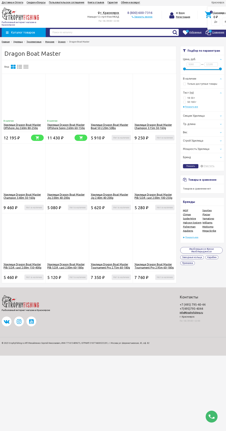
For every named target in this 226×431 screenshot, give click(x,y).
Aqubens (188, 230)
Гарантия (113, 2)
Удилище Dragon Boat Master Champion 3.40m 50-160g (22, 196)
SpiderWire (189, 218)
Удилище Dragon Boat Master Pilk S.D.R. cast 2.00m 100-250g (153, 196)
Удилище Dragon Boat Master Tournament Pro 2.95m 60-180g (154, 266)
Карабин (212, 257)
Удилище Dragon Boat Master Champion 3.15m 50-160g (153, 126)
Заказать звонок (143, 16)
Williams (207, 222)
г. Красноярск (109, 12)
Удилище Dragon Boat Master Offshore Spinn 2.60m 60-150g (66, 126)
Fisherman (189, 226)
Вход (182, 13)
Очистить (208, 166)
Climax (187, 214)
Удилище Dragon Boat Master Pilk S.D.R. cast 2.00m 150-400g (22, 266)
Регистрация (183, 17)
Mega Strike (209, 230)
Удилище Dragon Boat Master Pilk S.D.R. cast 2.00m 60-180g (66, 266)
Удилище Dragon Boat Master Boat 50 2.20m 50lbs (109, 126)
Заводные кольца (192, 257)
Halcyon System (192, 222)
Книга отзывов (96, 2)
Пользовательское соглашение (66, 2)
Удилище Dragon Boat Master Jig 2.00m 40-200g (66, 196)
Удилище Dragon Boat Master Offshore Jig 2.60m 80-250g (22, 126)
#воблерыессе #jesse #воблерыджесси (201, 250)
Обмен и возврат (130, 2)
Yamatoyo (208, 218)
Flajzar (206, 214)
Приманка (187, 263)
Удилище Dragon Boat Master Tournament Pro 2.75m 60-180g (110, 266)
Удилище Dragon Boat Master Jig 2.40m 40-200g (109, 196)
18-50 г (189, 98)
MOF (185, 210)
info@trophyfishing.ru (191, 312)
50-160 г (189, 102)
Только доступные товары (200, 83)
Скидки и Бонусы (36, 2)
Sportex (207, 210)
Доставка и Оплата (12, 2)
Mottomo (207, 226)
